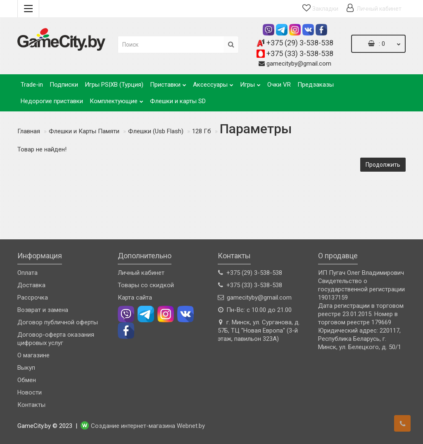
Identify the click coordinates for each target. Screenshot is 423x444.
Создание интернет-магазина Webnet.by (148, 426)
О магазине (33, 355)
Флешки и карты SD (178, 101)
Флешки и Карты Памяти (84, 131)
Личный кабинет (141, 272)
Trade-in (32, 84)
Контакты (31, 405)
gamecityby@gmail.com (298, 63)
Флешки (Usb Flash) (155, 131)
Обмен (26, 380)
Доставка (31, 285)
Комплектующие (116, 99)
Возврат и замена (42, 310)
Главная (28, 131)
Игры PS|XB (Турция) (114, 84)
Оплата (27, 272)
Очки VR (279, 84)
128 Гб (201, 131)
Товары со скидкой (146, 285)
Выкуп (26, 367)
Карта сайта (135, 297)
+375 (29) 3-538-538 (299, 42)
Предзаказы (315, 84)
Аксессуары (213, 82)
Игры (250, 82)
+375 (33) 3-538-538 (299, 53)
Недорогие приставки (52, 101)
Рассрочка (32, 297)
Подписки (64, 84)
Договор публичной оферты (57, 322)
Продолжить (383, 164)
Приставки (168, 82)
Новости (29, 392)
